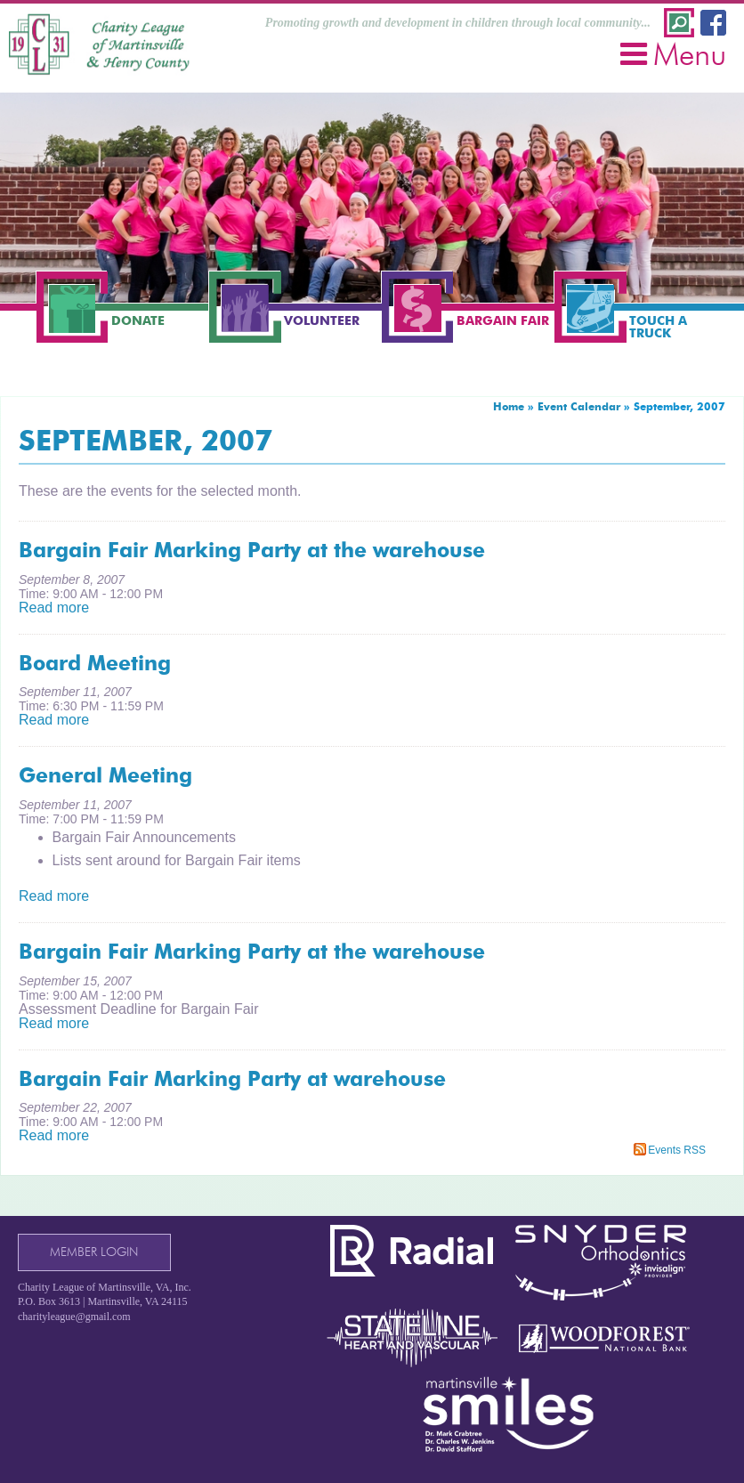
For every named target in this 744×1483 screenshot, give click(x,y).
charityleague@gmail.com (74, 1316)
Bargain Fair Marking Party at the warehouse (252, 550)
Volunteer (322, 320)
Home (508, 406)
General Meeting (105, 775)
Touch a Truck (658, 326)
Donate (138, 320)
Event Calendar (579, 406)
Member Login (94, 1252)
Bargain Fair (503, 320)
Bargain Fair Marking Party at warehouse (232, 1078)
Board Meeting (95, 663)
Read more (54, 607)
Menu (673, 54)
